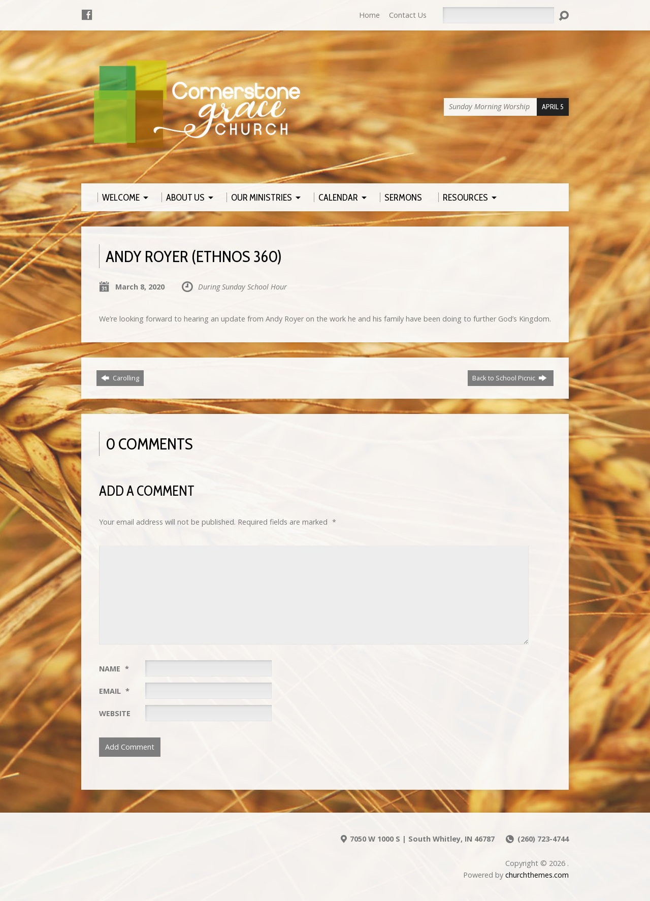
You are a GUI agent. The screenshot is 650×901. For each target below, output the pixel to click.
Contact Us (408, 15)
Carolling (120, 377)
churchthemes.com (537, 875)
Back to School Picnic (509, 377)
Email (114, 691)
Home (369, 15)
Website (115, 713)
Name (114, 668)
